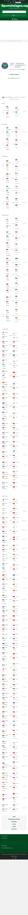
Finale (3, 103)
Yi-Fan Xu (17, 537)
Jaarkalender (14, 0)
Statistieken (14, 821)
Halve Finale (4, 124)
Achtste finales (5, 215)
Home (4, 40)
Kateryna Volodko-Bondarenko (16, 665)
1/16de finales (5, 329)
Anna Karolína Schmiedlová (15, 736)
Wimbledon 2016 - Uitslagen (16, 40)
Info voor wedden (7, 0)
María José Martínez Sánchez (15, 477)
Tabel (14, 816)
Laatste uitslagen (21, 0)
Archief (14, 824)
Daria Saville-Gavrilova (17, 260)
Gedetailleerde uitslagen (14, 819)
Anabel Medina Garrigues (17, 313)
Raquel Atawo (17, 129)
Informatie (14, 829)
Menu (14, 19)
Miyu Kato (17, 337)
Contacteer (4, 838)
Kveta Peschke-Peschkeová (17, 168)
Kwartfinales (4, 156)
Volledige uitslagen (14, 74)
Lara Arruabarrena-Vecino (15, 586)
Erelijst (14, 826)
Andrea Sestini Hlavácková (17, 273)
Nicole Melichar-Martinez (15, 799)
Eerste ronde (4, 496)
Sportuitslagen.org (14, 5)
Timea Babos (17, 109)
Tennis (8, 40)
